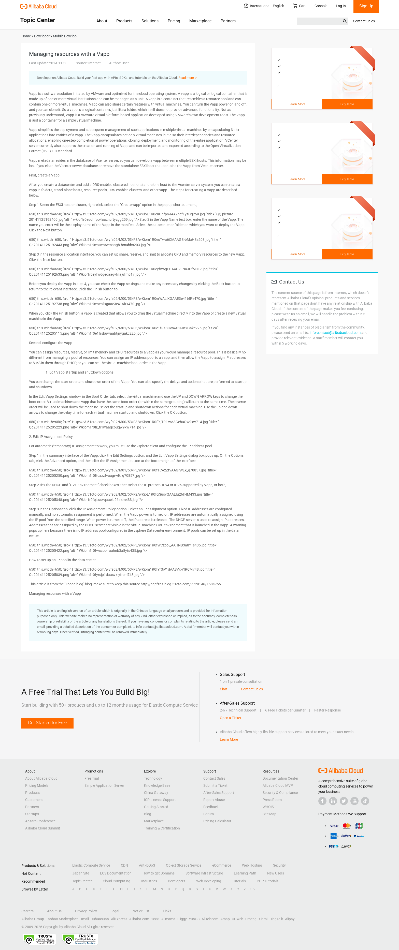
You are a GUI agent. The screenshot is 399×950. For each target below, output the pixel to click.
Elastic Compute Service (91, 865)
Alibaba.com (139, 919)
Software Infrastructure (204, 873)
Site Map (269, 814)
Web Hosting (252, 865)
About (101, 21)
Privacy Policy (86, 911)
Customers (33, 800)
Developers (176, 881)
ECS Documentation (116, 873)
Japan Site (80, 873)
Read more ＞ (188, 78)
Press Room (272, 800)
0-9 (252, 889)
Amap (225, 919)
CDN (124, 865)
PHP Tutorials (267, 881)
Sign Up (366, 6)
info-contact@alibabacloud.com (335, 333)
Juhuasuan (100, 919)
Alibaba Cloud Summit (42, 828)
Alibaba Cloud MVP (278, 785)
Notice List (141, 911)
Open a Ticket (230, 718)
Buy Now (347, 104)
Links (167, 911)
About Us (54, 911)
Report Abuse (214, 800)
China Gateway (156, 793)
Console (321, 6)
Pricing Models (36, 785)
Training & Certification (162, 828)
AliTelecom (210, 919)
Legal (114, 911)
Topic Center (82, 881)
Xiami (263, 919)
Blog (147, 814)
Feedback (211, 807)
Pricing (174, 21)
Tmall (84, 919)
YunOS (194, 919)
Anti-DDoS (147, 865)
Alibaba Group (32, 919)
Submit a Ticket (215, 785)
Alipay (290, 919)
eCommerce (221, 865)
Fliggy (182, 919)
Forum (208, 814)
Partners (228, 21)
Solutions (150, 21)
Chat (223, 689)
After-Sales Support (218, 793)
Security (279, 865)
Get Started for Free (47, 722)
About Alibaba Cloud (41, 778)
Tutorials (239, 881)
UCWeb (237, 919)
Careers (27, 911)
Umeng (250, 919)
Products (124, 21)
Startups (32, 814)
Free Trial (91, 778)
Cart (299, 6)
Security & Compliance (280, 793)
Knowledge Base (157, 785)
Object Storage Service (183, 865)
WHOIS (268, 807)
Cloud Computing (116, 881)
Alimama (168, 919)
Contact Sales (364, 21)
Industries (149, 881)
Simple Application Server (104, 785)
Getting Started (156, 807)
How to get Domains (158, 873)
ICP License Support (160, 800)
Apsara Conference (40, 821)
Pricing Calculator (217, 821)
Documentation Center (280, 778)
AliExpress (119, 919)
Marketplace (200, 21)
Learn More (297, 104)
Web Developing (208, 881)
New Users (275, 873)
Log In (341, 6)
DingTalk (276, 919)
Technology (153, 778)
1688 (155, 919)
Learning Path (245, 873)
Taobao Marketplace (62, 919)
